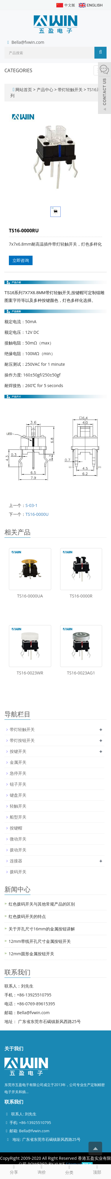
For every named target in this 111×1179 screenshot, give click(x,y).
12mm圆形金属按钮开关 (31, 953)
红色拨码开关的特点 (27, 916)
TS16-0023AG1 (81, 673)
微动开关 (18, 839)
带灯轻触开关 (70, 89)
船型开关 (18, 817)
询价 (42, 1169)
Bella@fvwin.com (28, 42)
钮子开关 (18, 784)
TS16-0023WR (30, 673)
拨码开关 (18, 871)
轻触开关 (18, 806)
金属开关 (18, 762)
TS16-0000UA (30, 596)
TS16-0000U (37, 514)
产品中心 (45, 89)
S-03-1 (31, 505)
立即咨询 (20, 260)
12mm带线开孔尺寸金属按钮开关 (40, 941)
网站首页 (23, 89)
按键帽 (16, 828)
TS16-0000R (81, 596)
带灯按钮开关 (22, 740)
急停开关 (18, 773)
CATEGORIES (18, 70)
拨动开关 (18, 850)
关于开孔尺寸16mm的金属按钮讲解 (42, 929)
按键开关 (18, 751)
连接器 (16, 861)
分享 (14, 1169)
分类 (69, 1169)
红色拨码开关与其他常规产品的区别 (42, 904)
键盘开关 (18, 795)
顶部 (97, 1169)
